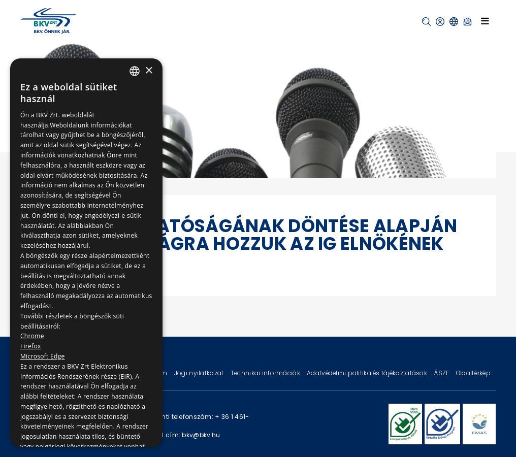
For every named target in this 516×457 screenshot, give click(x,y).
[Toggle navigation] (485, 21)
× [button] (148, 71)
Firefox (30, 346)
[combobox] (135, 71)
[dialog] (86, 252)
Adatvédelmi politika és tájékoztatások (368, 373)
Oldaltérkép (473, 373)
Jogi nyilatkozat (199, 373)
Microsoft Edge (42, 356)
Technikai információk (266, 373)
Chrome (32, 336)
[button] (426, 21)
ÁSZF (442, 373)
